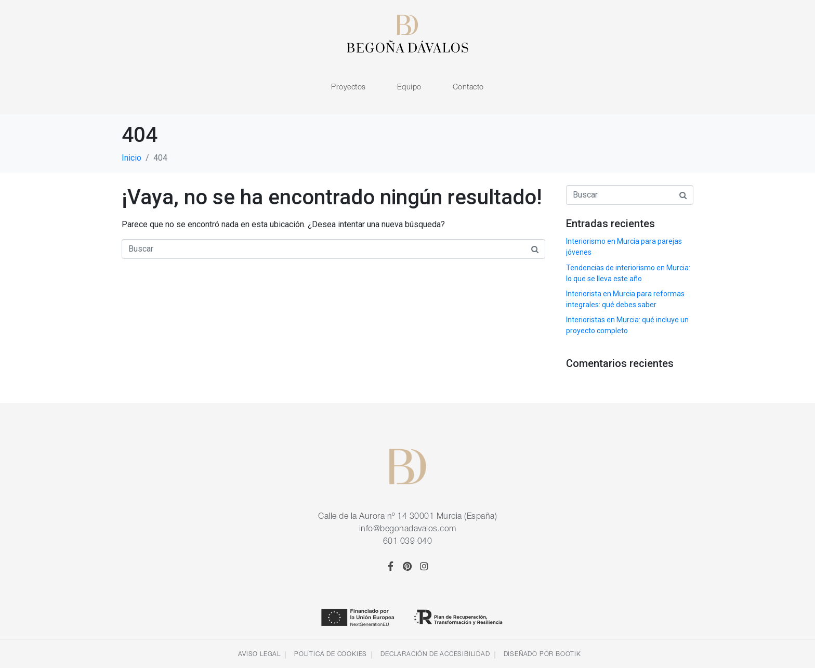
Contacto (468, 86)
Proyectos (348, 86)
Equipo (409, 86)
